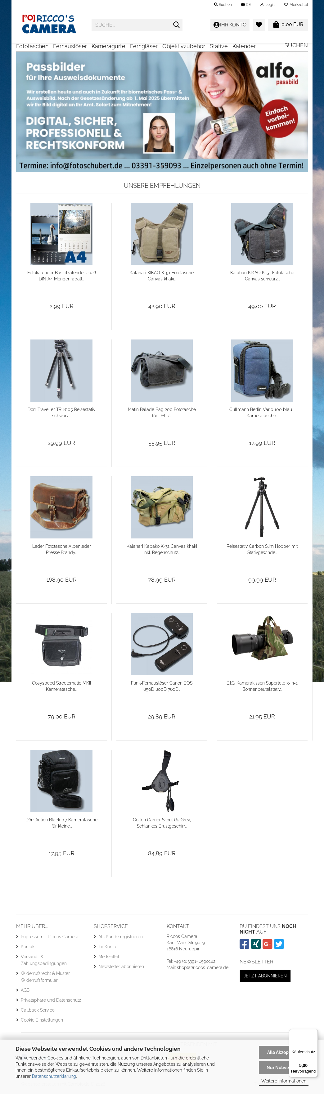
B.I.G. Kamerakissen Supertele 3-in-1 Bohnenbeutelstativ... (262, 688)
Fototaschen (32, 46)
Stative (219, 46)
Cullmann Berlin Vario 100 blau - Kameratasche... (262, 414)
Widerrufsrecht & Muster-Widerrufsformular (46, 979)
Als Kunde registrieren (120, 938)
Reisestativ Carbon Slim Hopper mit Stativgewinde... (262, 551)
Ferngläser (144, 46)
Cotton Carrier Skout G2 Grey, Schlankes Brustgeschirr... (162, 825)
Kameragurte (108, 46)
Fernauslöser (70, 46)
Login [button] (267, 4)
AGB (25, 992)
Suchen (296, 45)
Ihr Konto (107, 948)
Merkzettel (296, 4)
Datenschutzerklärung (54, 1076)
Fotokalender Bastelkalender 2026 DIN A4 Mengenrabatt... (61, 278)
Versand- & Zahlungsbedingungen (44, 962)
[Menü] (314, 1032)
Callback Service (38, 1012)
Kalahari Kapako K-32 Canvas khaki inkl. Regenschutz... (162, 551)
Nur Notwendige (284, 1067)
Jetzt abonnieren (265, 978)
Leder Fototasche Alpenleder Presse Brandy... (61, 551)
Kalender (244, 46)
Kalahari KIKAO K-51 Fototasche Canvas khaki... (162, 278)
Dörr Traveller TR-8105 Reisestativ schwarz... (61, 414)
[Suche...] (176, 25)
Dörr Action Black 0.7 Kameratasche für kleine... (61, 825)
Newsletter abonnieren (121, 968)
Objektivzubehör (183, 46)
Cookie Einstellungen (42, 1022)
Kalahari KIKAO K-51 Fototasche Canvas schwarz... (262, 278)
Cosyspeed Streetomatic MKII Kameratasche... (61, 688)
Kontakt (28, 948)
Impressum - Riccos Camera (50, 938)
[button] (245, 4)
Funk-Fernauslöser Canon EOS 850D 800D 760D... (161, 688)
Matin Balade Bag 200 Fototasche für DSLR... (162, 414)
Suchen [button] (223, 4)
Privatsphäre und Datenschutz (51, 1002)
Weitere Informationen (283, 1080)
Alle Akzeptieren (283, 1052)
